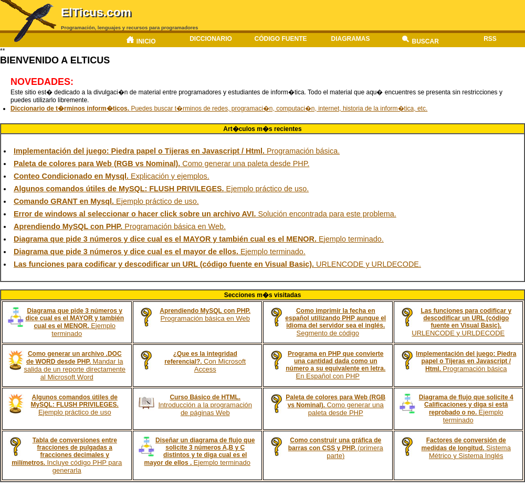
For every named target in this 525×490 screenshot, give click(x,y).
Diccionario (211, 38)
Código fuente (280, 38)
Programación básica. (177, 151)
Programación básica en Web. (120, 226)
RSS (490, 38)
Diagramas (350, 38)
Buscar (420, 40)
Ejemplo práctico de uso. (161, 188)
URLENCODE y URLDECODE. (217, 264)
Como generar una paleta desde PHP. (161, 163)
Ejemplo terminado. (199, 239)
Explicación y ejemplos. (111, 176)
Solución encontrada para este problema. (205, 214)
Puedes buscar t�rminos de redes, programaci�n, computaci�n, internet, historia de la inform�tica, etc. (218, 108)
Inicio (140, 40)
